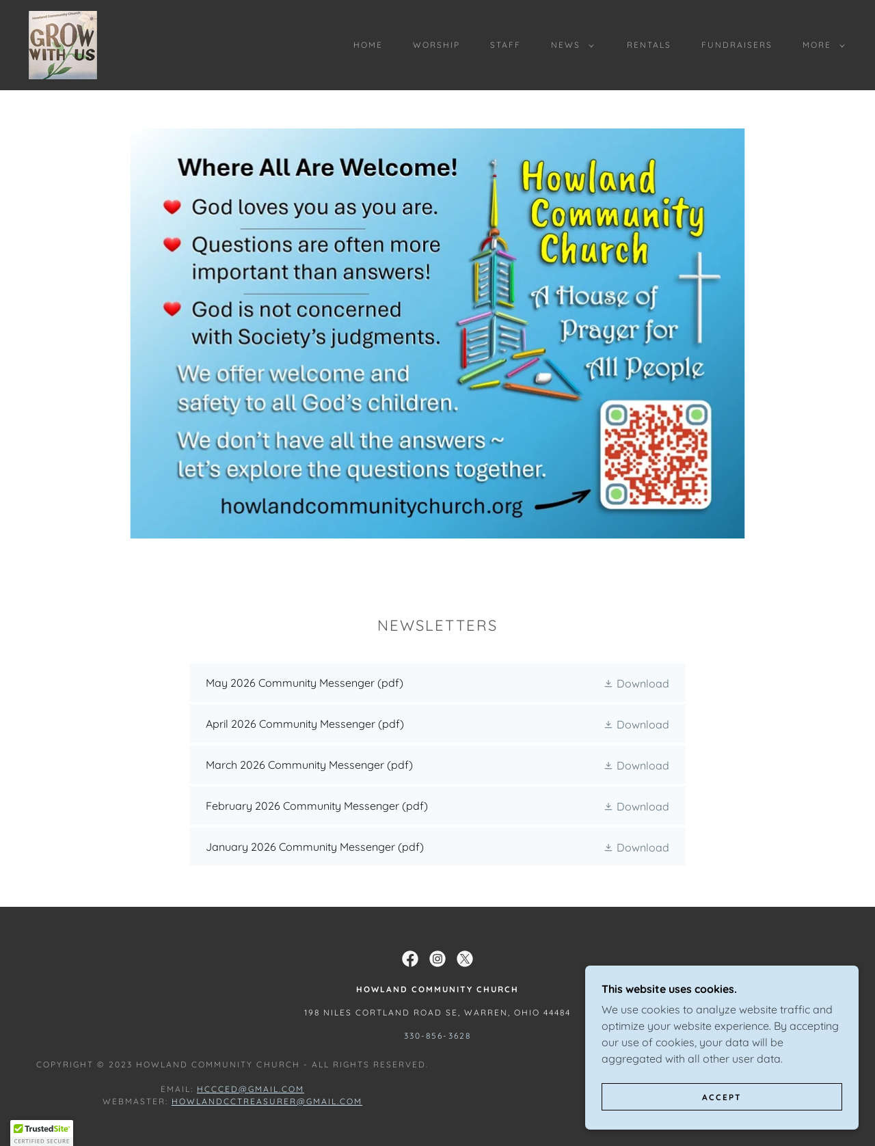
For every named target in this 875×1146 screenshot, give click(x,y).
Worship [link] (436, 45)
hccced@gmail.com (250, 1089)
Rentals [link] (649, 45)
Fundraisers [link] (736, 45)
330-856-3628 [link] (437, 1036)
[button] (570, 45)
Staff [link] (505, 45)
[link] (62, 44)
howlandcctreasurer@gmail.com (267, 1101)
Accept (722, 1097)
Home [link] (368, 45)
